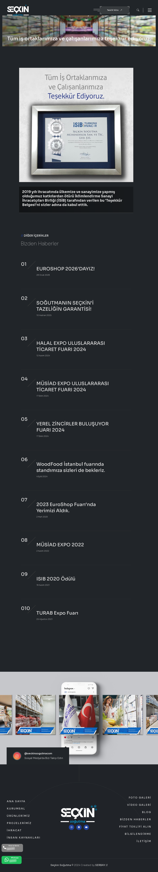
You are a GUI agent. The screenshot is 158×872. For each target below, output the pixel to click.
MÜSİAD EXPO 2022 (60, 545)
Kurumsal (16, 808)
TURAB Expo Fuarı (57, 613)
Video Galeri (139, 805)
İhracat (14, 830)
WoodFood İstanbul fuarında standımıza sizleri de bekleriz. (70, 467)
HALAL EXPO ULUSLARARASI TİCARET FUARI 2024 (70, 346)
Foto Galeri (140, 797)
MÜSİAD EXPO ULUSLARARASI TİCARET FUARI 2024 (72, 387)
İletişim (144, 841)
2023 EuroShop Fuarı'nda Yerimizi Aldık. (66, 508)
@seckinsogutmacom (38, 753)
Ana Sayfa (16, 801)
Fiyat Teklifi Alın (135, 826)
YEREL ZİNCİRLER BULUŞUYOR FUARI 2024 (72, 427)
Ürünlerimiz (18, 815)
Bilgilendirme (138, 834)
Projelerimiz (19, 823)
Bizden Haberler (135, 819)
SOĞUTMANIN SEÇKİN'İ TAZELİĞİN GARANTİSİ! (65, 306)
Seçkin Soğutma (60, 865)
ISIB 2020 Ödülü (55, 579)
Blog (146, 812)
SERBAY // (101, 865)
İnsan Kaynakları (23, 837)
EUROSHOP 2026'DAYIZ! (65, 269)
